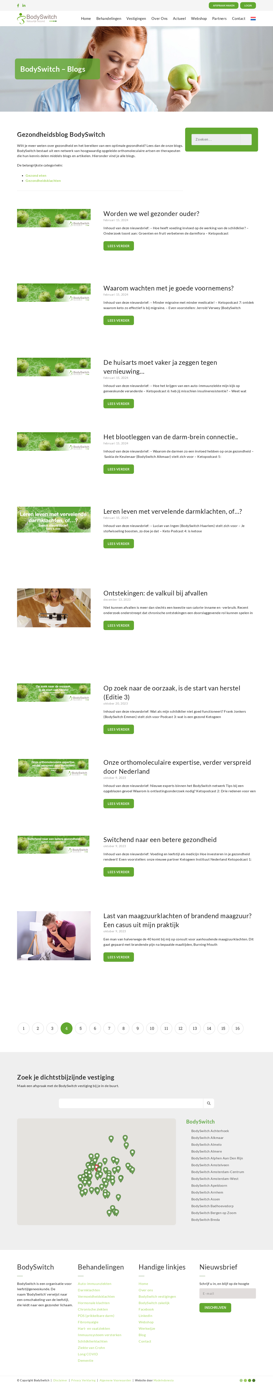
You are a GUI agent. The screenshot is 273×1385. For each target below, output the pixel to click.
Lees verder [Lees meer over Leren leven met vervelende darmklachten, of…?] (119, 544)
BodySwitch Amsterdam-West (215, 1178)
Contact (238, 18)
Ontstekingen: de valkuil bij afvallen (155, 593)
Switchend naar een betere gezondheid (160, 839)
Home (86, 18)
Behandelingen (108, 18)
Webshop (199, 18)
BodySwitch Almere (207, 1151)
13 (195, 1026)
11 (166, 1026)
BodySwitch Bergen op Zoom (214, 1213)
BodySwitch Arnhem (207, 1192)
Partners (219, 18)
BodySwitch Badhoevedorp (212, 1206)
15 (223, 1026)
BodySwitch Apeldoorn (209, 1185)
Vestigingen (136, 18)
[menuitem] (253, 18)
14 (209, 1026)
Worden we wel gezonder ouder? (151, 213)
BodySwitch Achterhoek (210, 1131)
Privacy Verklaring (83, 1380)
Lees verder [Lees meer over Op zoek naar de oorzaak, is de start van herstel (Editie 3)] (119, 729)
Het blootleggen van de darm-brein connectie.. (170, 437)
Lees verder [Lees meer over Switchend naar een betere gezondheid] (119, 872)
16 (237, 1026)
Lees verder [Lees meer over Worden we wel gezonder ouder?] (119, 246)
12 (180, 1026)
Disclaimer (60, 1380)
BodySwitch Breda (205, 1219)
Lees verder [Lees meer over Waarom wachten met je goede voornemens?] (119, 320)
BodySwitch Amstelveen (210, 1165)
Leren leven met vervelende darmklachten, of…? (172, 511)
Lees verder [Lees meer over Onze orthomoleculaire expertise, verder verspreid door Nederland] (119, 804)
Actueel (179, 18)
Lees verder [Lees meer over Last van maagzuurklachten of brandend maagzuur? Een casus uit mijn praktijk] (119, 957)
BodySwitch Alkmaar (207, 1137)
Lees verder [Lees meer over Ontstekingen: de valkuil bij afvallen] (119, 625)
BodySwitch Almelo (206, 1144)
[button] (120, 1179)
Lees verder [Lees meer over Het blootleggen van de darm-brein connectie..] (119, 469)
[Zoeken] (246, 139)
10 (152, 1026)
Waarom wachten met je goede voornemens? (168, 288)
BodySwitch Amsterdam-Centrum (217, 1172)
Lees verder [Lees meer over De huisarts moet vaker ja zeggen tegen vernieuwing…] (119, 404)
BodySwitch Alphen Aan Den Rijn (217, 1158)
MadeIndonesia (164, 1380)
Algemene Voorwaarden (115, 1380)
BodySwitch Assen (205, 1199)
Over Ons (159, 18)
